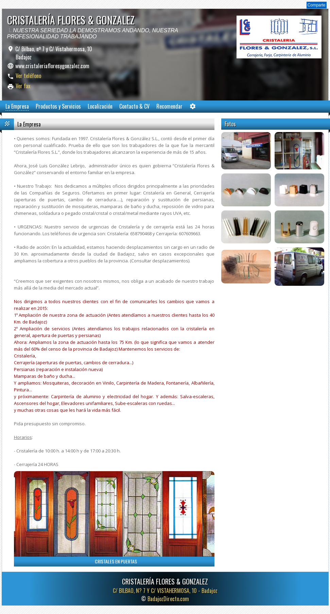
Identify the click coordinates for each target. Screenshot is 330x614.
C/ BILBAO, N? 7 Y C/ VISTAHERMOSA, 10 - (165, 591)
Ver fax (23, 86)
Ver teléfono (28, 76)
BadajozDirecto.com (168, 599)
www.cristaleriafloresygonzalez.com (52, 66)
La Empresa (17, 106)
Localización (100, 106)
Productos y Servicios (58, 106)
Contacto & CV (134, 106)
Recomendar (169, 106)
